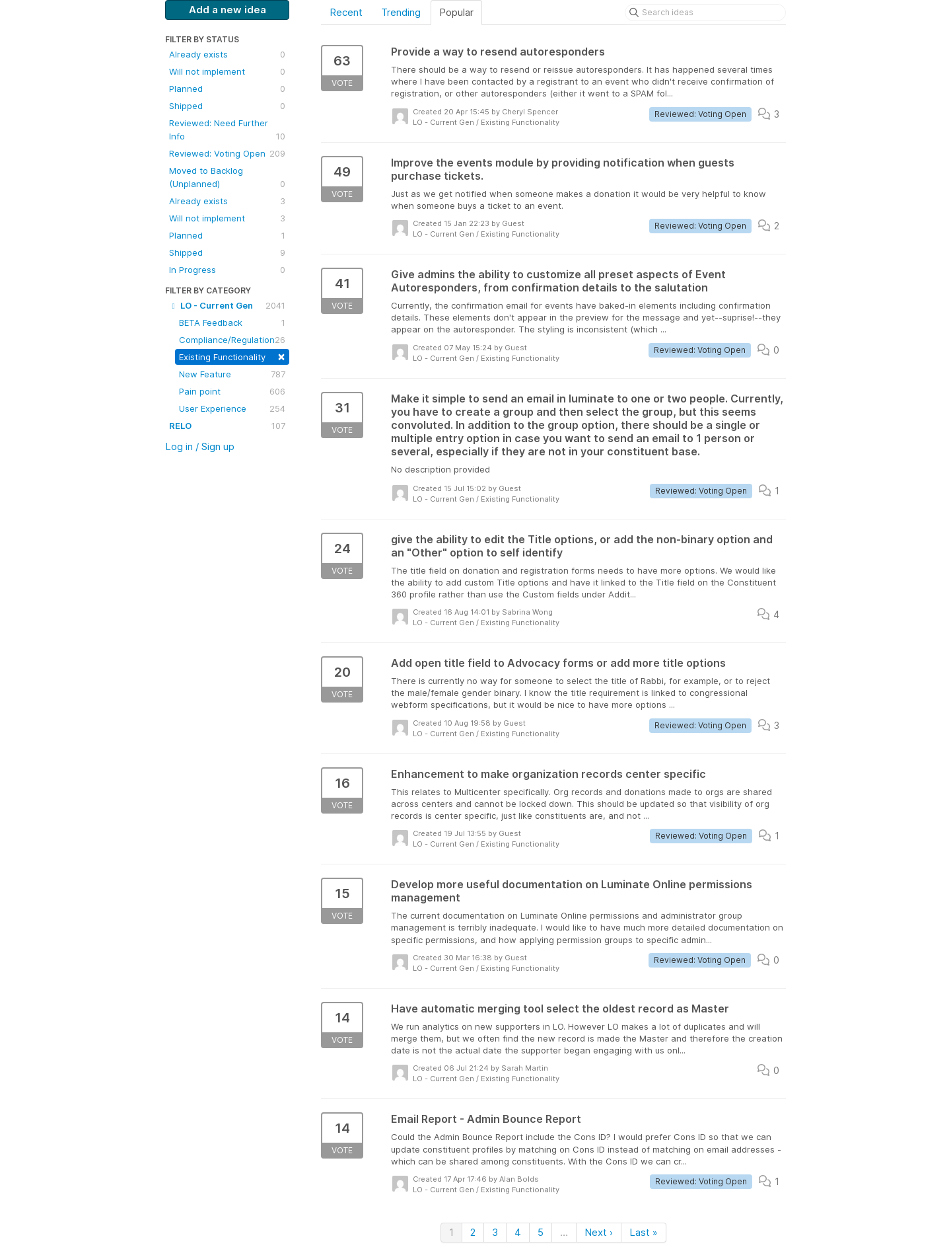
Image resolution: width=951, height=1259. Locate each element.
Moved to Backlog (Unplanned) (227, 177)
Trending (401, 12)
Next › (598, 1232)
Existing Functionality (232, 356)
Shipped (227, 105)
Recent (346, 12)
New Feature (232, 374)
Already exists (227, 54)
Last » (643, 1232)
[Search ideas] (705, 12)
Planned (227, 88)
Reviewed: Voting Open (227, 153)
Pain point (232, 391)
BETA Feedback (232, 322)
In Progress (227, 269)
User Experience (232, 408)
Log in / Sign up (199, 446)
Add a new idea (227, 9)
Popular (456, 12)
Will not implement (227, 71)
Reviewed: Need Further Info (227, 130)
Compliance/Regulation (232, 339)
